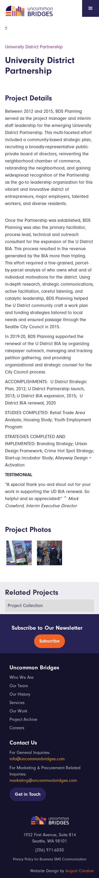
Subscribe (49, 641)
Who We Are (22, 677)
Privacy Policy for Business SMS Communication (49, 859)
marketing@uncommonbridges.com (43, 780)
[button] (90, 8)
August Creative (79, 871)
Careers (17, 727)
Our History (20, 694)
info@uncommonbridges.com (37, 758)
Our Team (19, 685)
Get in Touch (28, 794)
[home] (27, 10)
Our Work (18, 710)
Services (17, 702)
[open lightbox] (19, 553)
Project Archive (23, 719)
